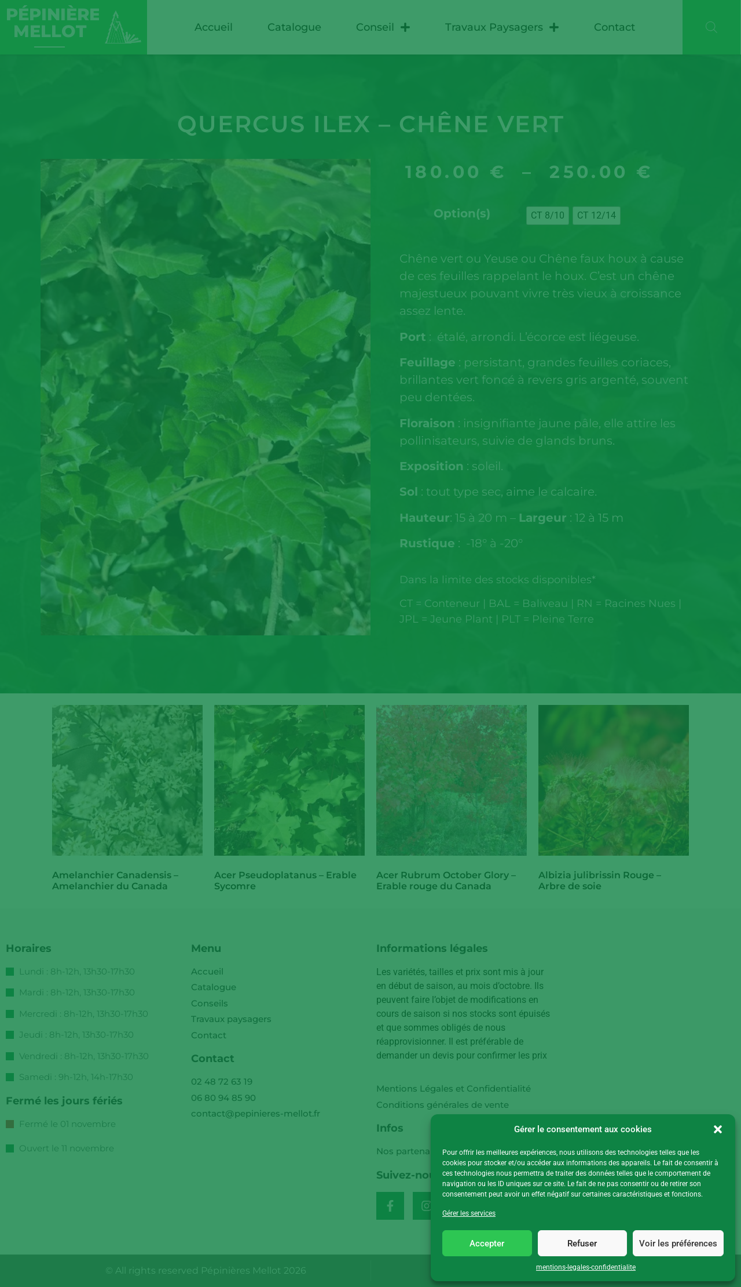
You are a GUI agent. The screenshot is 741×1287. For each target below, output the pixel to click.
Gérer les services (469, 1213)
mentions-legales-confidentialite (586, 1267)
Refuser (582, 1243)
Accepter (486, 1243)
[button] (718, 1129)
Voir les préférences (678, 1243)
